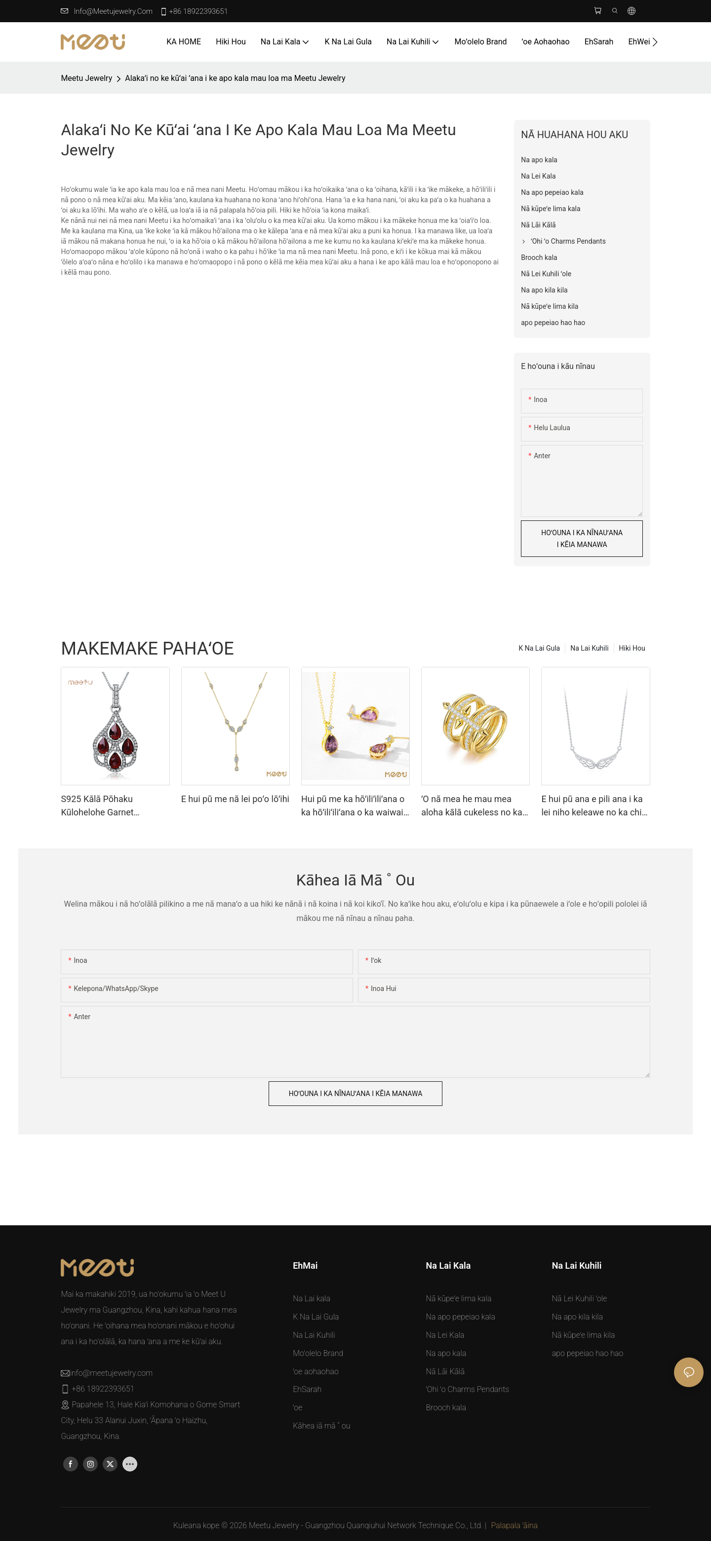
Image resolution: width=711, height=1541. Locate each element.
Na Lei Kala (445, 1335)
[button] (655, 41)
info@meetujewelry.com (113, 11)
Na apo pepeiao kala (460, 1316)
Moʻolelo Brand (318, 1353)
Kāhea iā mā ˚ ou (322, 1426)
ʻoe (297, 1407)
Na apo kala (446, 1353)
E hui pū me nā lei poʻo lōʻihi (235, 799)
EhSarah (307, 1389)
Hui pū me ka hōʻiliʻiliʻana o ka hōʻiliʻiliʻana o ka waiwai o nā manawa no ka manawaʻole (352, 806)
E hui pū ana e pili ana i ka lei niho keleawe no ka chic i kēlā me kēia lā (593, 806)
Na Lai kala (311, 1298)
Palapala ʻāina (514, 1525)
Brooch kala (446, 1407)
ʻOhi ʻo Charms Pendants (468, 1389)
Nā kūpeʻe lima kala (459, 1298)
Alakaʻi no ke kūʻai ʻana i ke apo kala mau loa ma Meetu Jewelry (235, 78)
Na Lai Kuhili (589, 648)
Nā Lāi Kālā (445, 1371)
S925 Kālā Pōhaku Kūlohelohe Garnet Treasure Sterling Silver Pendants (106, 806)
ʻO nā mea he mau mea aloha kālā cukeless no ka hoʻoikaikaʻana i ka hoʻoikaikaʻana (471, 806)
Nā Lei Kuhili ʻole (579, 1298)
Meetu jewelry (86, 78)
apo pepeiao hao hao (588, 1353)
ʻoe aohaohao (316, 1371)
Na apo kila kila (577, 1316)
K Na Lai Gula (539, 648)
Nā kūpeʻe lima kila (583, 1335)
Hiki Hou (632, 648)
